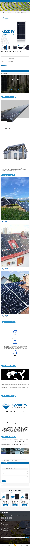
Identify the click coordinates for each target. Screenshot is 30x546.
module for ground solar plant (15, 460)
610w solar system (3, 460)
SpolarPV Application (5, 221)
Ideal (15, 355)
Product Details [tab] (4, 73)
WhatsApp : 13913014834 (6, 525)
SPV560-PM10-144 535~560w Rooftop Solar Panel (24, 502)
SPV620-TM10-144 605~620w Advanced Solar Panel (10, 468)
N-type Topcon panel (8, 460)
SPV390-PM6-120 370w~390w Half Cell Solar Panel (5, 502)
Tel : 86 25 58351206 (5, 523)
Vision (15, 334)
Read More (5, 505)
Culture (15, 345)
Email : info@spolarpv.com (6, 524)
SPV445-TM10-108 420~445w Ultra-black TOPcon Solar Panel (15, 502)
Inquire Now (4, 65)
